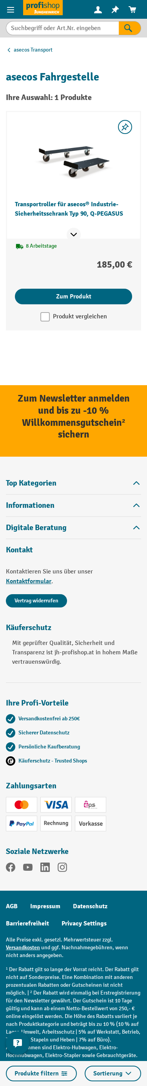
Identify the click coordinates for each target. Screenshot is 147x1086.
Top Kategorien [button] (73, 483)
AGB (12, 906)
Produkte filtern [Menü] (41, 1073)
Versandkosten (23, 947)
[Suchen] (130, 28)
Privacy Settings (84, 923)
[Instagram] (62, 869)
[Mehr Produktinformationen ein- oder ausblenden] (74, 235)
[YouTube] (28, 869)
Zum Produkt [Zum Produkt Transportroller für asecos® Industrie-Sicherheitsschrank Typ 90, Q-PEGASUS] (73, 296)
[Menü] (11, 9)
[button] (73, 527)
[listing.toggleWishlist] (125, 127)
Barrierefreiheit (27, 923)
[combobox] (62, 28)
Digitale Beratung (36, 527)
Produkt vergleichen (80, 316)
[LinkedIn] (45, 869)
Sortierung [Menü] (112, 1073)
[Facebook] (10, 869)
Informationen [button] (73, 505)
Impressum (45, 906)
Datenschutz (90, 906)
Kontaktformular (28, 581)
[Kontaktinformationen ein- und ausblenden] (17, 1043)
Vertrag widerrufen (36, 600)
